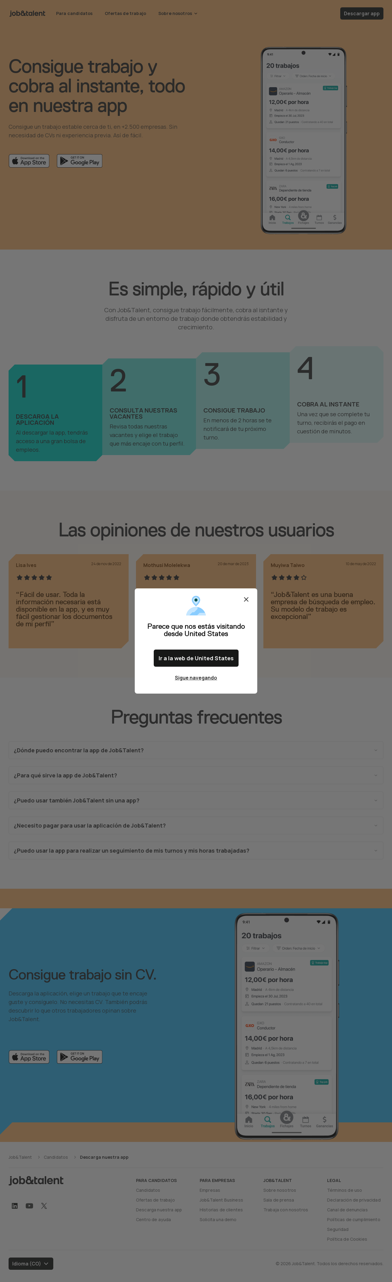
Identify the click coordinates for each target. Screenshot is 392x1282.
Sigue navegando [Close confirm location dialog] (196, 677)
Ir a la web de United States (196, 658)
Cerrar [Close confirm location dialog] (246, 599)
